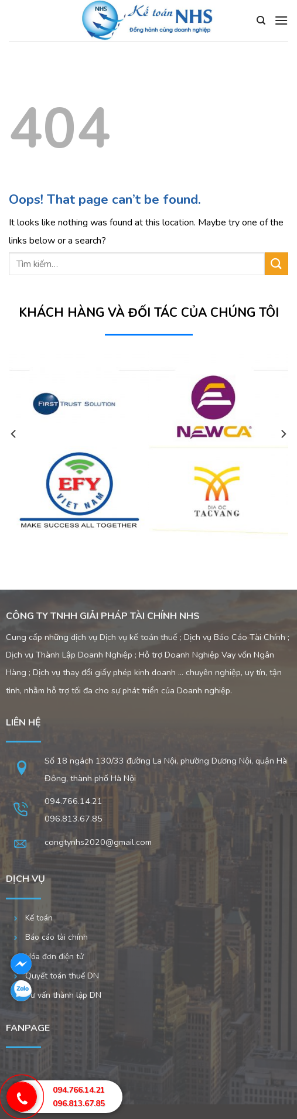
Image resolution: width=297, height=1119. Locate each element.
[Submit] (276, 263)
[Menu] (281, 20)
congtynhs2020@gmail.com (98, 842)
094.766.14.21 (74, 801)
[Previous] (14, 457)
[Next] (283, 457)
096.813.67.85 (79, 1103)
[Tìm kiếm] (261, 20)
